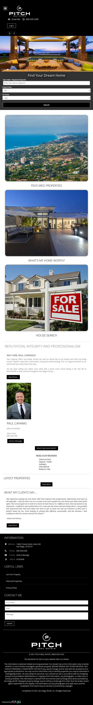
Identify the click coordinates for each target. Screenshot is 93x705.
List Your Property (13, 574)
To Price (5, 94)
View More (46, 484)
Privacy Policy (11, 588)
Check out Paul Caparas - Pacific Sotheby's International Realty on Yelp (45, 464)
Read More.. (13, 377)
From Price (7, 87)
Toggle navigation (5, 8)
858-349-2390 (32, 19)
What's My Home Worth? (46, 260)
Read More (13, 525)
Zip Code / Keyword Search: (14, 80)
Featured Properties (46, 185)
